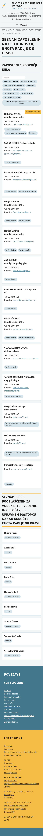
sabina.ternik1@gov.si (22, 150)
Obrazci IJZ (8, 798)
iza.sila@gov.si (19, 443)
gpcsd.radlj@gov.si (12, 153)
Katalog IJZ (9, 794)
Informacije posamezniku (15, 809)
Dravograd (8, 763)
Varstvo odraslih (26, 93)
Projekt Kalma (10, 780)
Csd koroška (21, 30)
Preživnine (30, 86)
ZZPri (6, 820)
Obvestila (8, 746)
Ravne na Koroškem (13, 769)
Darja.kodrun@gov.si (22, 212)
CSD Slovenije (8, 30)
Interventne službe (12, 697)
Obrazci (7, 709)
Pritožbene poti (10, 712)
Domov (7, 691)
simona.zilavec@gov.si (23, 329)
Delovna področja (11, 694)
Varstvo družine (19, 90)
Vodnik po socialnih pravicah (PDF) (19, 715)
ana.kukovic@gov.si (21, 271)
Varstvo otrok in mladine (12, 98)
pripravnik (7, 90)
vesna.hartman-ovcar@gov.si (25, 358)
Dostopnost (9, 719)
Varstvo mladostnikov (11, 93)
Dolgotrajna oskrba (12, 755)
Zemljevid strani (11, 722)
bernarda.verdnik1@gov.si (24, 300)
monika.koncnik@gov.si (23, 241)
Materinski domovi (12, 706)
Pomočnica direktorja (28, 81)
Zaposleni (16, 33)
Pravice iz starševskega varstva (14, 86)
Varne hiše (8, 703)
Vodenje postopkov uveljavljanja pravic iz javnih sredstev (21, 103)
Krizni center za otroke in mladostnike (20, 752)
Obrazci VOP (9, 812)
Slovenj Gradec (10, 772)
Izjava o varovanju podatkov (16, 806)
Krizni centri (9, 700)
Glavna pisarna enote (11, 81)
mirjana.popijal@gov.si (23, 124)
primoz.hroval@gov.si (22, 469)
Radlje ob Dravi (10, 766)
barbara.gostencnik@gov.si (24, 180)
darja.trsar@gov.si (21, 417)
